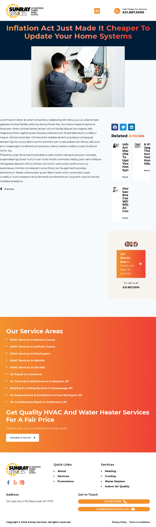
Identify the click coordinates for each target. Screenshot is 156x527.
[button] (97, 11)
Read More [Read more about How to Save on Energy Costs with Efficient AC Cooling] (128, 225)
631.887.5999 (133, 12)
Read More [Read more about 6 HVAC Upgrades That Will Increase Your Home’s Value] (150, 178)
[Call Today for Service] (117, 11)
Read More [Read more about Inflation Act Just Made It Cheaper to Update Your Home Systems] (128, 184)
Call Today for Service (134, 9)
